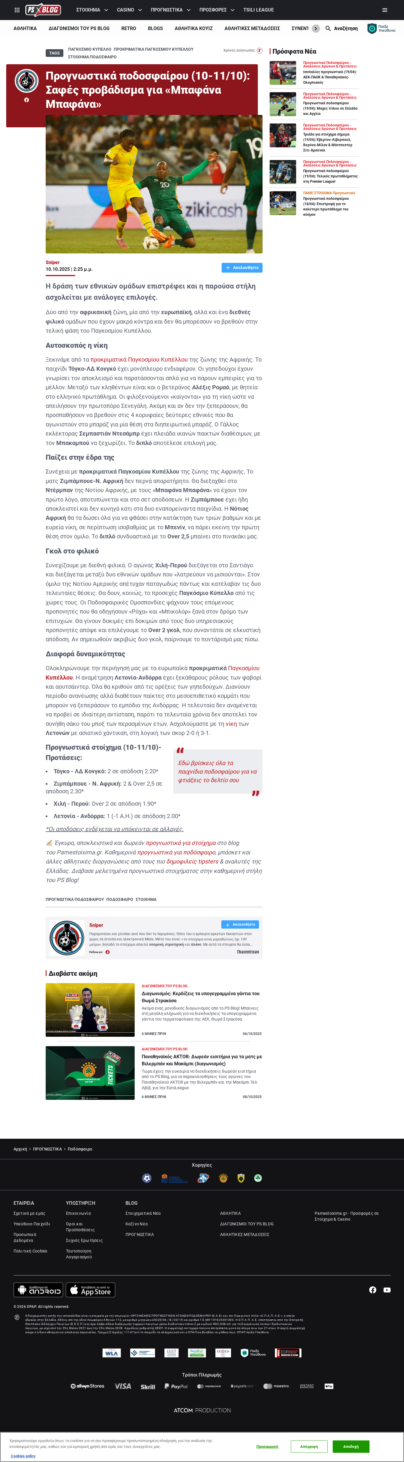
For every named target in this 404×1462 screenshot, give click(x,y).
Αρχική (20, 1149)
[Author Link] (26, 81)
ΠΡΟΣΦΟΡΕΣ (213, 10)
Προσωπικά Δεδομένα (25, 1237)
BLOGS (155, 28)
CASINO (125, 10)
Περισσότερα (248, 952)
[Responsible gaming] (381, 28)
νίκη (231, 723)
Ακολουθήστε (245, 267)
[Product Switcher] (17, 10)
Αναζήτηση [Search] (346, 28)
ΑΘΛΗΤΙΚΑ (25, 28)
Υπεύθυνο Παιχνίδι (32, 1224)
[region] (202, 1447)
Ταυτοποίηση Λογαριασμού (79, 1254)
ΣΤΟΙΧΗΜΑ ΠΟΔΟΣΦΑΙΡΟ (92, 57)
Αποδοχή (351, 1446)
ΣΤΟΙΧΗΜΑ (88, 10)
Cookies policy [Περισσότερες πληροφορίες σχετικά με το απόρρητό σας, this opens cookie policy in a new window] (23, 1456)
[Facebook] (372, 1289)
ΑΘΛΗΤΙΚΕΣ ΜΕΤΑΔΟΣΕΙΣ (252, 28)
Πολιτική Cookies (30, 1251)
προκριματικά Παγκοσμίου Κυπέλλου (139, 359)
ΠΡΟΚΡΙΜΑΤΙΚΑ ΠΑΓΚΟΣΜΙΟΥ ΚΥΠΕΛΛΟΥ (154, 49)
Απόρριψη (309, 1446)
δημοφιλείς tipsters (192, 861)
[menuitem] (93, 10)
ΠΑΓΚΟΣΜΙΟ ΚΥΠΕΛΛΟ (89, 49)
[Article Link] (154, 1012)
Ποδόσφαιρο (80, 1149)
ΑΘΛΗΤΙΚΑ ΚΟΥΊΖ (194, 28)
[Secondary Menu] (384, 10)
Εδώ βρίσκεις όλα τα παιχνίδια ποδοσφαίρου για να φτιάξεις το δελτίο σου (217, 771)
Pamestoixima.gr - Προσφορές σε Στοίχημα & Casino (347, 1216)
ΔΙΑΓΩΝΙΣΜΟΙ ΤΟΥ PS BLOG (79, 28)
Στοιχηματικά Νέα (143, 1213)
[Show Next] (316, 28)
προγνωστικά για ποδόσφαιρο (176, 852)
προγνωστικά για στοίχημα (180, 842)
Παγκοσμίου (244, 668)
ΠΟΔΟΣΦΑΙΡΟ (119, 899)
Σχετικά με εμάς (30, 1213)
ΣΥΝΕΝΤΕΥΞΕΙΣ (308, 28)
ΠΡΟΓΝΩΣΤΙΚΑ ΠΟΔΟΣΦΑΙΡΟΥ (75, 899)
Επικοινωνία (78, 1213)
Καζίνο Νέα (137, 1224)
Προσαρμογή (267, 1446)
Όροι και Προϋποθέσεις (80, 1227)
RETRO (128, 28)
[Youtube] (387, 1289)
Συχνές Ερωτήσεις (84, 1240)
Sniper (53, 262)
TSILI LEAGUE (258, 10)
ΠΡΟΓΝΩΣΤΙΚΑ (167, 10)
